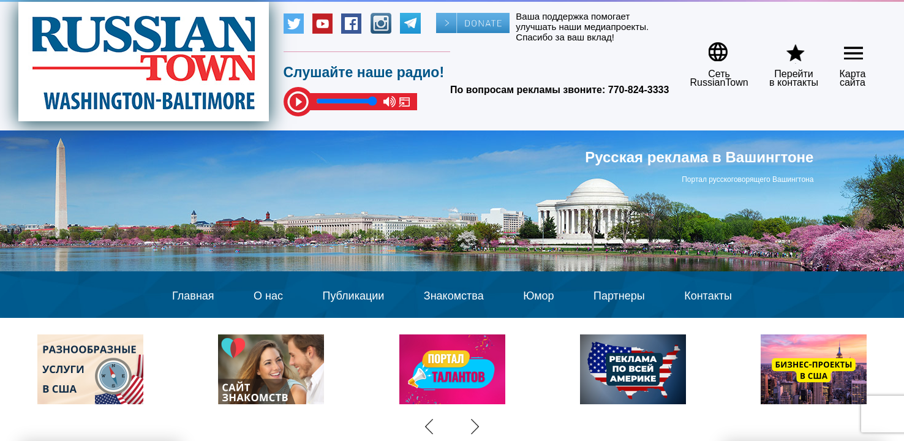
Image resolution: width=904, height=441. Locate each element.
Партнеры (619, 296)
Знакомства (454, 296)
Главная (193, 296)
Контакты (708, 296)
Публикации (353, 296)
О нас (268, 296)
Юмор (538, 296)
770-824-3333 (638, 90)
